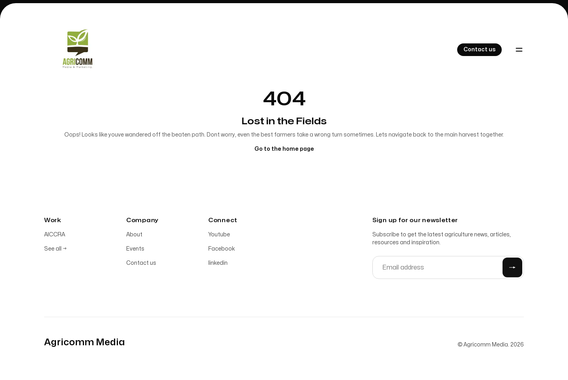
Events (135, 250)
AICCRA (54, 235)
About (134, 235)
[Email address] (448, 268)
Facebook (221, 250)
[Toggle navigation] (519, 49)
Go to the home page (284, 149)
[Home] (75, 49)
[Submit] (512, 269)
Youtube (219, 235)
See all (55, 250)
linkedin (218, 264)
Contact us (141, 264)
